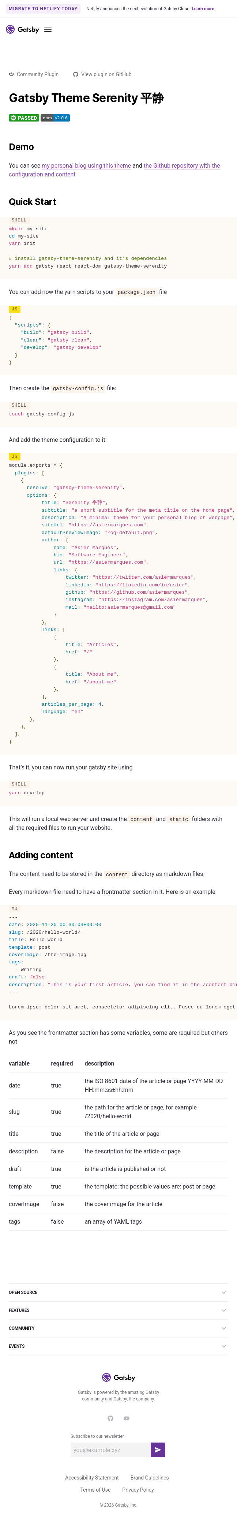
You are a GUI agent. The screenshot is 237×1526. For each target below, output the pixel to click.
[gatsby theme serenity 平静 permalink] (5, 98)
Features (118, 1310)
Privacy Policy (138, 1490)
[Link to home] (22, 29)
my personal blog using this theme (86, 165)
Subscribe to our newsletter (97, 1436)
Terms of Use (95, 1490)
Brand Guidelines (150, 1478)
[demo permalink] (5, 147)
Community (118, 1328)
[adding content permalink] (5, 855)
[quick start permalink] (5, 202)
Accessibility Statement (91, 1478)
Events (118, 1346)
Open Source (118, 1292)
